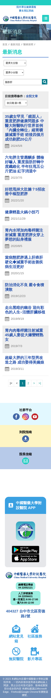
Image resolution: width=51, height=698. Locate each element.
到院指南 (25, 438)
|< (11, 383)
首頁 (4, 44)
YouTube (34, 416)
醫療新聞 (28, 44)
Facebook (16, 416)
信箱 (25, 461)
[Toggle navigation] (45, 18)
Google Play (25, 550)
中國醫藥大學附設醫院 (25, 575)
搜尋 (44, 81)
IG (25, 416)
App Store (25, 558)
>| (39, 383)
